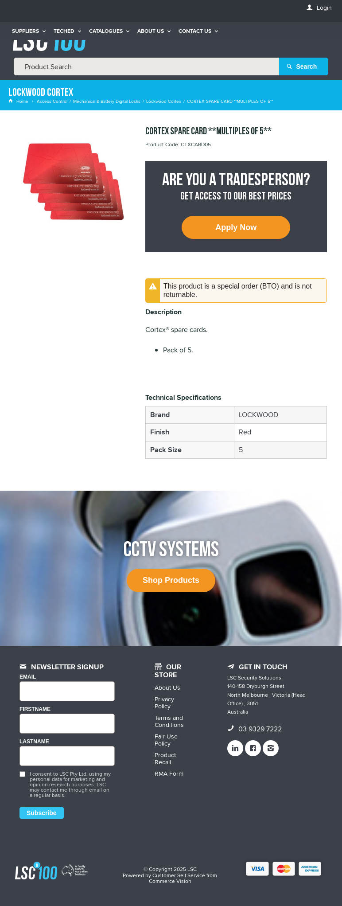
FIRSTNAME (35, 709)
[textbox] (146, 66)
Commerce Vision (170, 881)
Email (27, 677)
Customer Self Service (178, 875)
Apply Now (235, 227)
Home (19, 101)
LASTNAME (34, 742)
